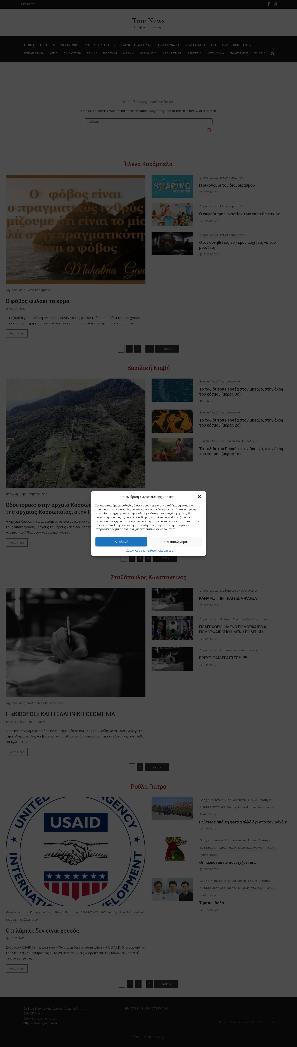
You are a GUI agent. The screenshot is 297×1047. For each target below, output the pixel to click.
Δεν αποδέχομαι (175, 541)
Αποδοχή (121, 541)
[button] (199, 496)
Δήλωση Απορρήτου (160, 551)
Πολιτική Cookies (134, 551)
